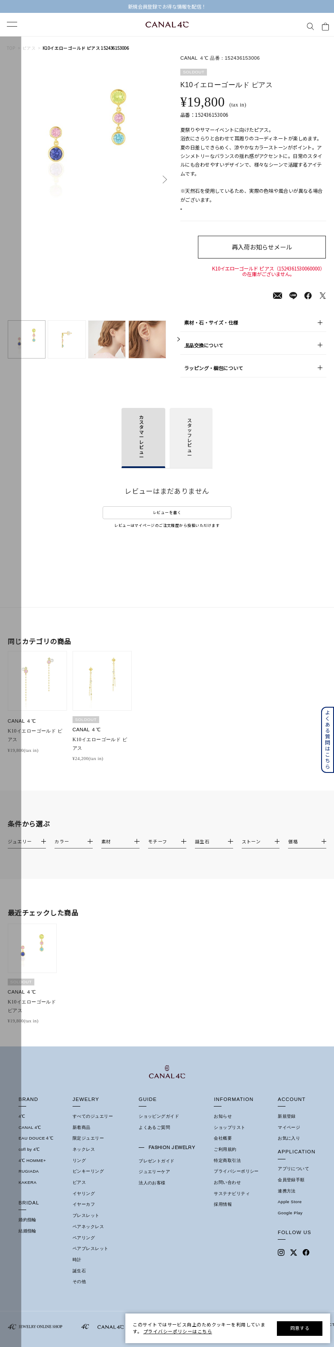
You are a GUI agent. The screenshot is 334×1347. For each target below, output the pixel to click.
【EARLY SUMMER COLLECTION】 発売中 (167, 6)
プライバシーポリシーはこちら (177, 1331)
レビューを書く (167, 521)
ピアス (29, 48)
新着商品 (82, 1334)
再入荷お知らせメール (268, 256)
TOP (11, 48)
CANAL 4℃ (29, 1334)
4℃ (21, 1323)
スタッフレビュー (189, 447)
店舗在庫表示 (202, 213)
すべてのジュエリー (93, 1323)
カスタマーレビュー (141, 446)
